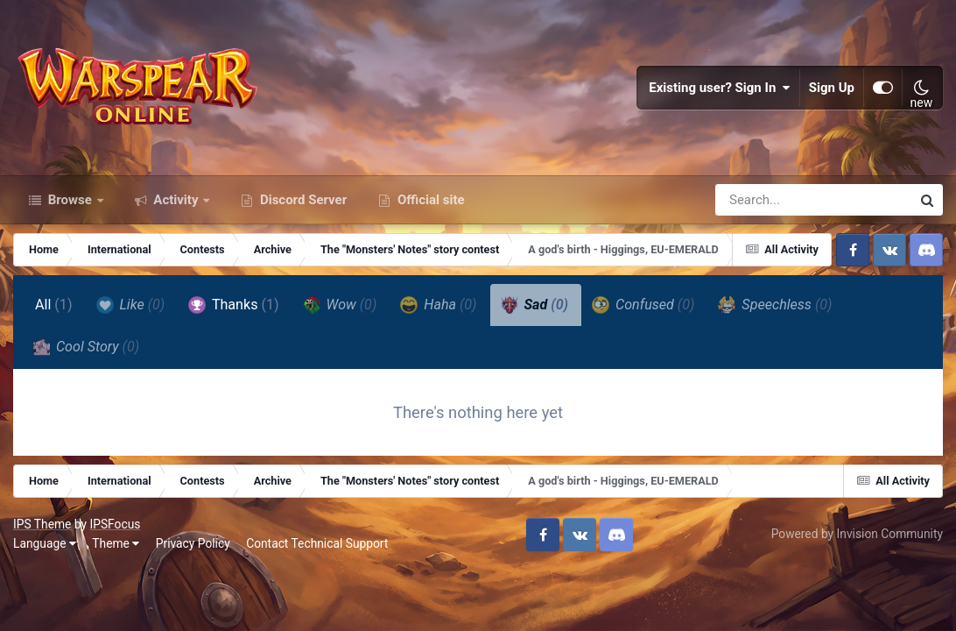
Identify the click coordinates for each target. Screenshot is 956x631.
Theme (115, 543)
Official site (429, 200)
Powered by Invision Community (857, 534)
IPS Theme (42, 524)
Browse (70, 200)
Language (44, 543)
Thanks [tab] (233, 305)
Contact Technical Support (317, 543)
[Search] (763, 200)
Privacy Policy (193, 543)
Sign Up (831, 88)
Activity (176, 200)
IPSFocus (114, 524)
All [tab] (54, 304)
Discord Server (302, 200)
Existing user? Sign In (720, 87)
